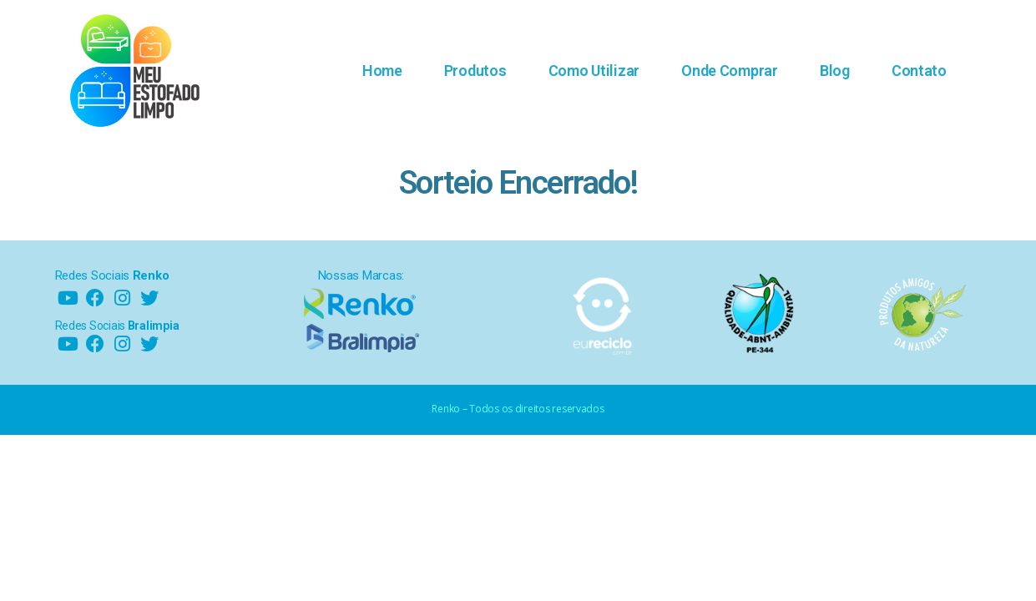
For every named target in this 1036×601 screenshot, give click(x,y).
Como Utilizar (594, 71)
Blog (835, 71)
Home (382, 71)
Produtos (475, 71)
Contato (919, 71)
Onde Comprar (729, 71)
